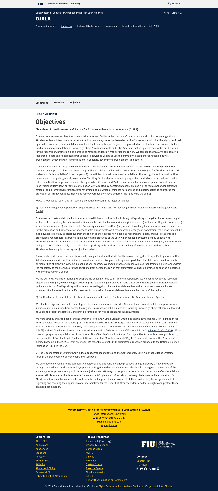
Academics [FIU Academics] (42, 449)
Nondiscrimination (96, 472)
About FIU (41, 441)
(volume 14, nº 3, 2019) (160, 331)
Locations (41, 453)
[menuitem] (46, 26)
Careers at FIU (43, 472)
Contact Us (177, 13)
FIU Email (91, 461)
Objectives (42, 103)
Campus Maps (94, 449)
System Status (94, 464)
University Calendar (97, 445)
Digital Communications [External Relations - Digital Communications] (110, 486)
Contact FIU (143, 461)
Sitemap (169, 486)
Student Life (42, 461)
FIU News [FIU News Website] (142, 465)
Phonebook (92, 441)
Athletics (40, 464)
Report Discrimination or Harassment (106, 480)
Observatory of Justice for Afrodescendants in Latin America (69, 13)
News (166, 13)
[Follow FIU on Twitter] (150, 469)
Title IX (90, 476)
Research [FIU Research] (41, 457)
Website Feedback (133, 486)
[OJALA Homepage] (43, 19)
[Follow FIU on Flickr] (159, 469)
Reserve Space (94, 468)
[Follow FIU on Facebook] (146, 469)
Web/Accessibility (154, 486)
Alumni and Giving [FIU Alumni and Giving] (46, 468)
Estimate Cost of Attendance (52, 476)
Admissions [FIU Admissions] (42, 445)
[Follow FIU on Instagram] (138, 469)
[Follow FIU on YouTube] (154, 469)
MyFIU (89, 453)
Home (39, 114)
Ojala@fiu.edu (109, 425)
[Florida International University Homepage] (72, 4)
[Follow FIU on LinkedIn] (142, 469)
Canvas (90, 457)
